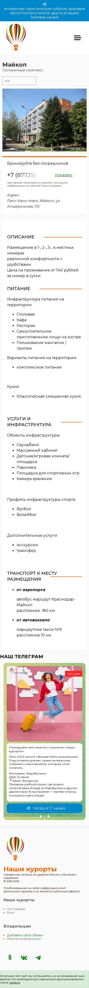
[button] (41, 816)
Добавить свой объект (25, 935)
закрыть (14, 982)
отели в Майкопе (19, 80)
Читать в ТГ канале (46, 808)
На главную (16, 909)
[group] (44, 741)
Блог (11, 912)
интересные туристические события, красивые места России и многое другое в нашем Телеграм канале (44, 10)
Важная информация (24, 939)
